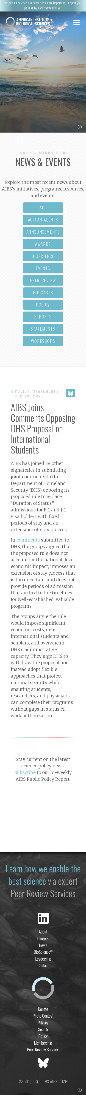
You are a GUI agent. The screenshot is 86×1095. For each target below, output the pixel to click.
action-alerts (43, 219)
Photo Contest (43, 1015)
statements (43, 328)
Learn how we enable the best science (43, 874)
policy (43, 304)
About (43, 931)
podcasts (43, 292)
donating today (47, 8)
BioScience (43, 951)
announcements (43, 231)
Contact (43, 965)
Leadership (43, 958)
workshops (43, 341)
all (43, 207)
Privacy (43, 1022)
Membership (43, 1042)
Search (43, 1029)
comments (28, 540)
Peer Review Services (43, 1049)
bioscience (43, 256)
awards (43, 244)
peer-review (43, 280)
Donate (43, 1009)
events (43, 268)
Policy (43, 1036)
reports (43, 316)
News (43, 945)
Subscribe (25, 772)
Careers (43, 938)
